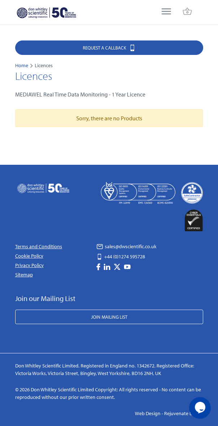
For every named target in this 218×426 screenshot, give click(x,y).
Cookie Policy (29, 256)
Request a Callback (109, 47)
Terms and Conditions (38, 246)
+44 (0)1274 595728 (121, 256)
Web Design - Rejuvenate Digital (169, 413)
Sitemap (24, 274)
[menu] (166, 12)
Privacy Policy (29, 265)
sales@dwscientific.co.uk (127, 246)
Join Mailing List (109, 317)
